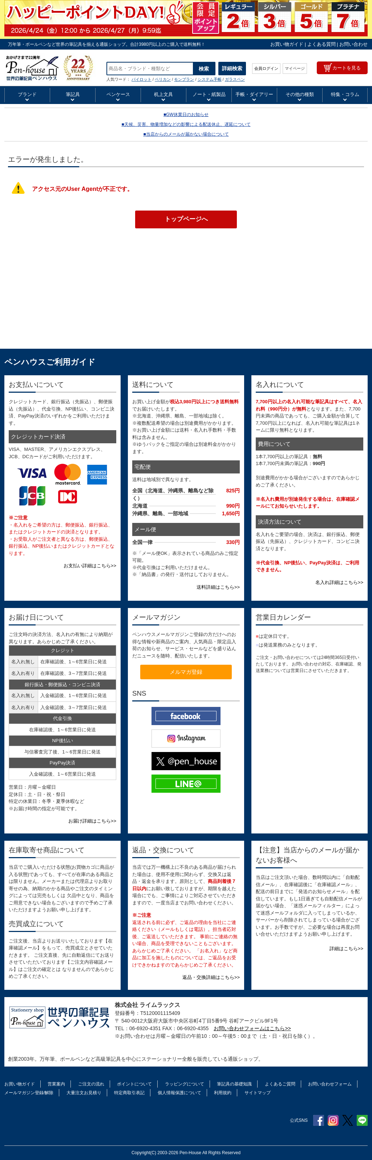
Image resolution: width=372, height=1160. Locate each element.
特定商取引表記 (129, 1092)
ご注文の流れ (91, 1084)
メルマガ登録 (186, 672)
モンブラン (184, 79)
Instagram (333, 1120)
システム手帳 (210, 79)
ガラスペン (235, 79)
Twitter (347, 1120)
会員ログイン (266, 68)
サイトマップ (257, 1092)
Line (362, 1120)
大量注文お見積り (83, 1092)
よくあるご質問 (280, 1084)
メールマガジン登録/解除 (28, 1092)
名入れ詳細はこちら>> (339, 582)
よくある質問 (321, 44)
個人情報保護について (179, 1092)
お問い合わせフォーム (330, 1084)
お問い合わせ (353, 44)
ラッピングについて (184, 1084)
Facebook (318, 1120)
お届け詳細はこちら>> (92, 821)
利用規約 (222, 1092)
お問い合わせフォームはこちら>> (252, 1028)
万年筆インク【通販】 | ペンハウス (50, 67)
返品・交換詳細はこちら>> (211, 977)
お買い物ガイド (286, 44)
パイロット (141, 79)
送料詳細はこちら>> (218, 587)
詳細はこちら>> (346, 948)
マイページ (295, 68)
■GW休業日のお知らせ (186, 114)
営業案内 (56, 1084)
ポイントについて (134, 1084)
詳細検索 (232, 68)
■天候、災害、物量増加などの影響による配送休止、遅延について (185, 124)
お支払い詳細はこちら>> (90, 565)
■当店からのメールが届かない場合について (186, 134)
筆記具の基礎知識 (234, 1084)
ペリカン (163, 79)
